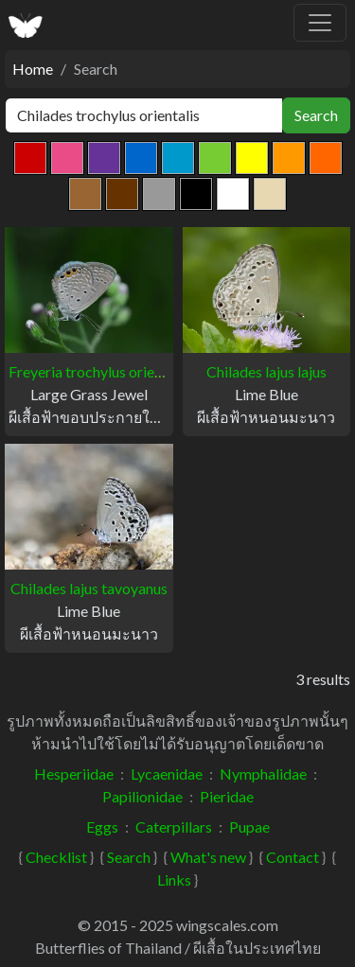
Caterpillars (173, 826)
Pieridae (227, 796)
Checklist (56, 857)
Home (32, 69)
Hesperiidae (74, 773)
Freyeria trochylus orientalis (99, 371)
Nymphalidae (263, 773)
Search (316, 115)
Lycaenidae (167, 773)
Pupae (249, 826)
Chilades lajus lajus (266, 371)
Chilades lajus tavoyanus (89, 588)
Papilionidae (142, 796)
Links (174, 879)
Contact (292, 857)
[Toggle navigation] (319, 23)
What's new (208, 857)
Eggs (102, 826)
